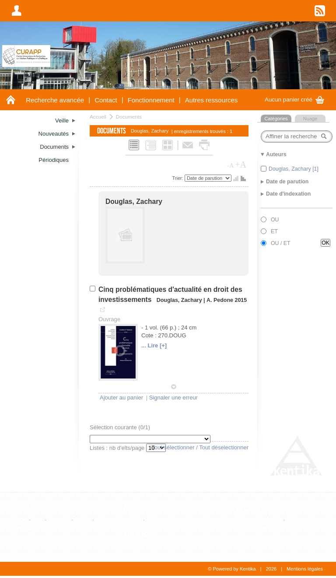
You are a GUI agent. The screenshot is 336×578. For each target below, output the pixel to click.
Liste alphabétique (258, 519)
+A (240, 164)
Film (37, 519)
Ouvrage (59, 519)
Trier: (178, 178)
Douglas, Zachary (133, 201)
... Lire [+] (154, 345)
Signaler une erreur (173, 397)
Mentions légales (305, 568)
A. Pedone (219, 300)
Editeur (132, 519)
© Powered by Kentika (232, 568)
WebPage (23, 528)
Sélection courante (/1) (120, 427)
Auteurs (136, 534)
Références (142, 508)
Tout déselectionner (223, 447)
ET (274, 231)
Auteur (131, 546)
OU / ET (280, 243)
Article (19, 519)
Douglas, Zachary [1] (293, 169)
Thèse (83, 519)
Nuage (310, 118)
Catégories (275, 118)
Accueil (98, 116)
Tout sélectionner (172, 447)
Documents (129, 116)
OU (275, 220)
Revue (155, 519)
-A (230, 165)
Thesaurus (252, 508)
